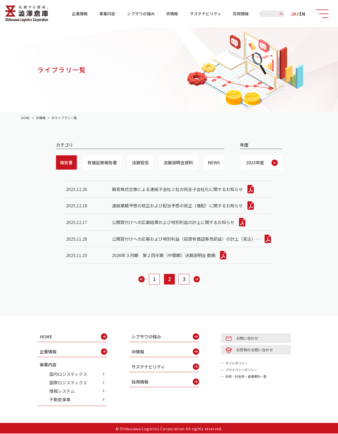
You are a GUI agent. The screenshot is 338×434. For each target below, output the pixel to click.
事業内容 (107, 13)
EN (302, 14)
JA (293, 14)
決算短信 (140, 162)
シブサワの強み (141, 13)
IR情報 (172, 13)
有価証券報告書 (102, 162)
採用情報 (241, 13)
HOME (73, 337)
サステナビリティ (205, 13)
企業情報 (80, 13)
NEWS (214, 162)
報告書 (66, 162)
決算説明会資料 (178, 162)
